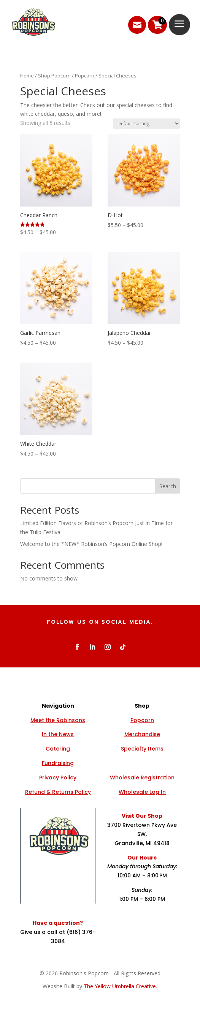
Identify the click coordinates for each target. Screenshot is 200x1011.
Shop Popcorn (54, 75)
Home (27, 75)
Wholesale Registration (142, 777)
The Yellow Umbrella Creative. (120, 986)
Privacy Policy (57, 777)
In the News (58, 734)
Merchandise (142, 734)
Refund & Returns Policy (58, 792)
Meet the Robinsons (57, 720)
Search (167, 486)
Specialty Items (142, 748)
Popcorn (84, 75)
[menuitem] (133, 25)
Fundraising (58, 763)
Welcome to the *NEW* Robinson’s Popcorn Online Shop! (91, 543)
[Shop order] (146, 123)
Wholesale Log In (142, 792)
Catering (58, 748)
